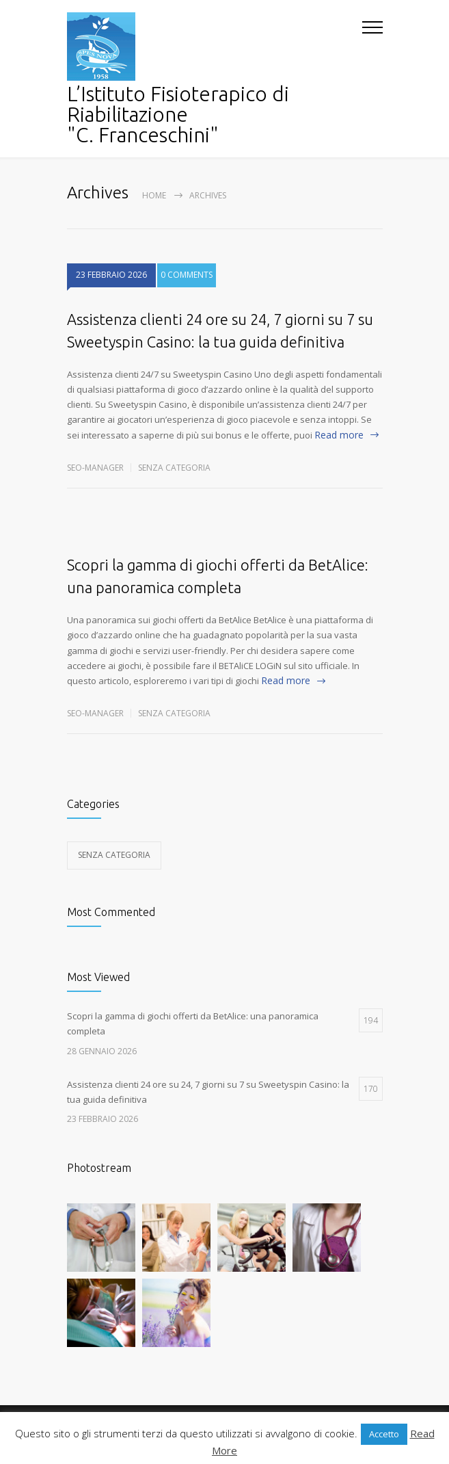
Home (154, 195)
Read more (339, 434)
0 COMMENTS (187, 286)
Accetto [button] (384, 1434)
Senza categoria (174, 467)
